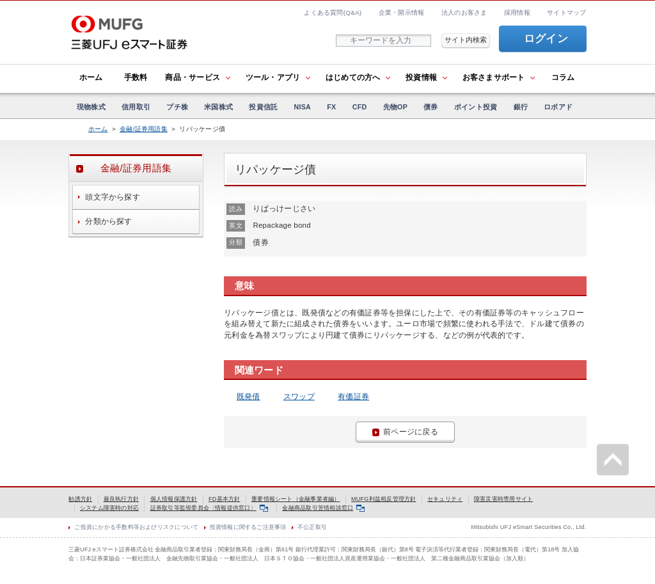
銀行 (521, 107)
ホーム (91, 77)
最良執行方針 (121, 499)
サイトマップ (566, 12)
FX (331, 107)
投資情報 (421, 77)
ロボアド (558, 107)
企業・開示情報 (402, 12)
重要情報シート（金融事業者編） (295, 499)
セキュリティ (444, 499)
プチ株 (177, 107)
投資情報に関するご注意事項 (248, 527)
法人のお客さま (464, 12)
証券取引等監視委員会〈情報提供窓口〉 (209, 508)
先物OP (395, 107)
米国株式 (218, 107)
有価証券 (353, 396)
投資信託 (263, 107)
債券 (430, 107)
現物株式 (91, 107)
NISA (303, 107)
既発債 (248, 396)
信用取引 (136, 107)
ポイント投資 (475, 107)
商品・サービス (192, 77)
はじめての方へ (353, 77)
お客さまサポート (493, 77)
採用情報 (517, 12)
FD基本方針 (225, 499)
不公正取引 (312, 527)
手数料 (136, 77)
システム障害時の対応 (109, 508)
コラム (563, 77)
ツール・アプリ (273, 77)
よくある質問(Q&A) (332, 12)
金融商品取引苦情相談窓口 (323, 508)
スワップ (299, 396)
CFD (359, 107)
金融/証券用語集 (144, 128)
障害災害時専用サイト (503, 499)
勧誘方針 (80, 499)
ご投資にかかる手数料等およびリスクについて (136, 527)
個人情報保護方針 (174, 499)
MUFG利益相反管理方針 (383, 499)
